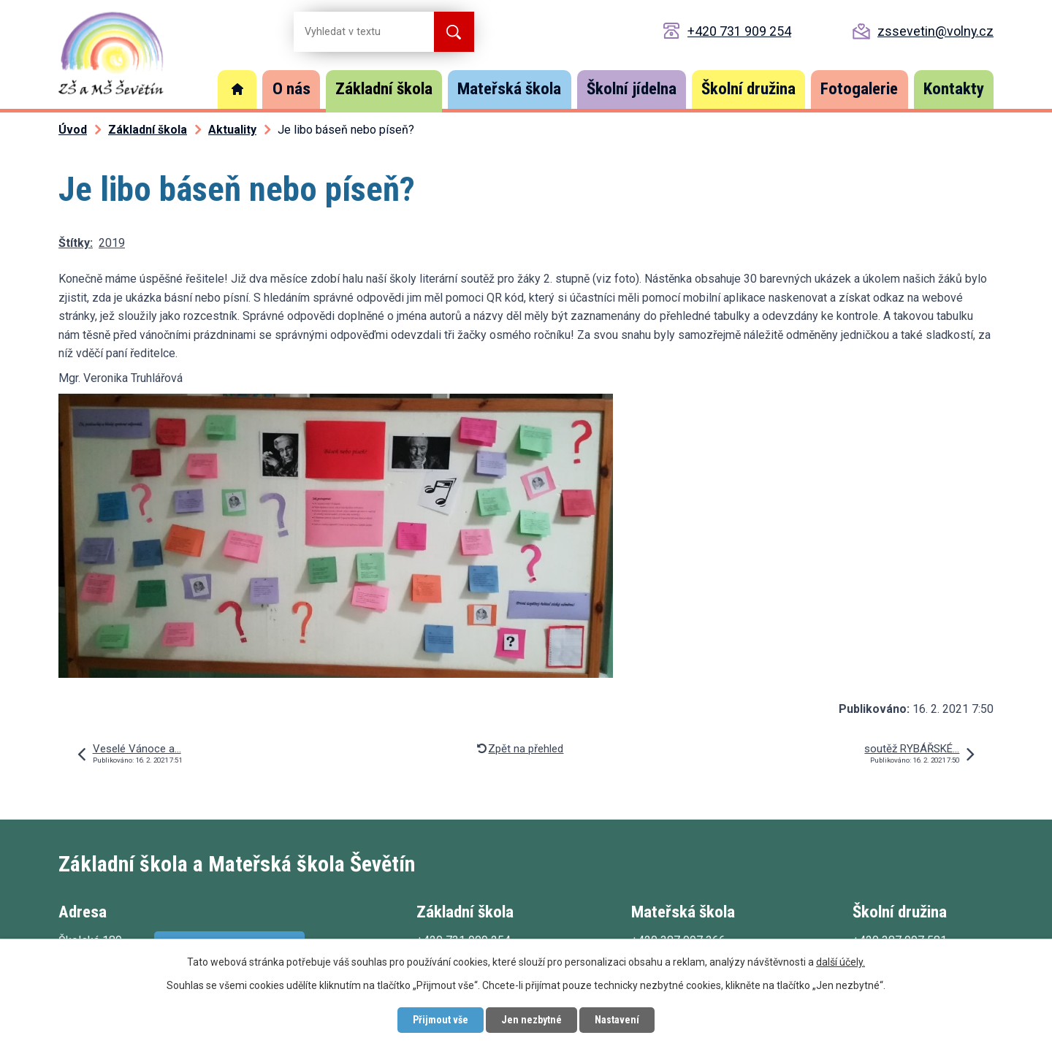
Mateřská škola (509, 89)
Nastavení (617, 1020)
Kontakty (953, 89)
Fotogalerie (859, 89)
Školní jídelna (631, 89)
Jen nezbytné (531, 1020)
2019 (112, 243)
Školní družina (748, 89)
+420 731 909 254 (739, 31)
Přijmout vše (440, 1020)
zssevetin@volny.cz (935, 31)
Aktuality (232, 130)
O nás (291, 89)
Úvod (237, 89)
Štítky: (75, 243)
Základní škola (383, 89)
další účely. (840, 962)
